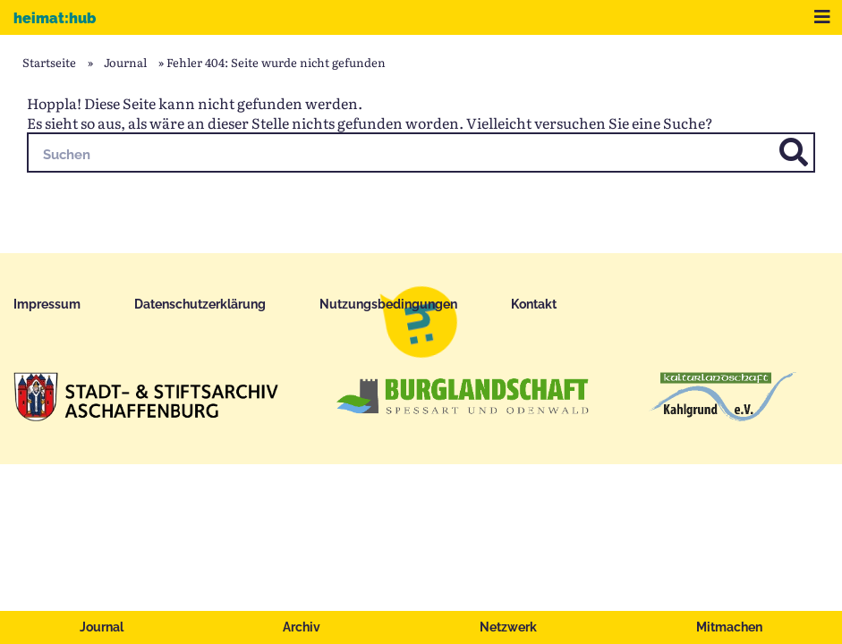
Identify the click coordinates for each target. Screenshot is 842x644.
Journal (101, 627)
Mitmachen (729, 627)
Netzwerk (508, 627)
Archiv (301, 627)
